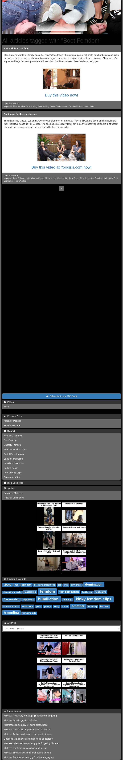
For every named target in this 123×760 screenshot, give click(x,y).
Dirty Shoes (74, 178)
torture (104, 606)
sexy (56, 606)
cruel (66, 585)
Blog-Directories (13, 483)
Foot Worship (20, 181)
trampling (11, 612)
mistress (27, 606)
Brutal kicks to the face (16, 48)
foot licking (87, 592)
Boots (52, 106)
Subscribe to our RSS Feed (61, 396)
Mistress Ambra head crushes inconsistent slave (28, 734)
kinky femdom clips (93, 599)
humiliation (48, 599)
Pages (9, 402)
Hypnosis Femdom (13, 435)
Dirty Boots (84, 178)
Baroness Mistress (13, 493)
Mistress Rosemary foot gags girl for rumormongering (30, 715)
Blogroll (9, 431)
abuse (7, 584)
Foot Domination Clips (15, 449)
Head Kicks (89, 106)
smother (78, 606)
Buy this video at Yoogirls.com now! (61, 167)
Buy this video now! (61, 95)
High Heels (108, 178)
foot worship (11, 599)
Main (6, 406)
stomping (92, 606)
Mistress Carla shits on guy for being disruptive (27, 729)
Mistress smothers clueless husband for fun (25, 748)
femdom (47, 591)
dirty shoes (76, 585)
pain (38, 606)
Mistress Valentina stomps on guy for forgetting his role (31, 743)
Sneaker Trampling (13, 458)
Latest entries (12, 711)
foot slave (100, 592)
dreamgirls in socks (12, 592)
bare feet (26, 584)
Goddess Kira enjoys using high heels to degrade (28, 739)
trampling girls (29, 613)
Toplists (9, 488)
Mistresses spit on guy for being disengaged (26, 725)
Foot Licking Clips (13, 472)
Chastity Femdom (12, 445)
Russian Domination (14, 497)
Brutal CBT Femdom (14, 463)
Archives (10, 623)
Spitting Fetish (11, 468)
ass (16, 584)
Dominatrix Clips (12, 477)
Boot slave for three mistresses (20, 114)
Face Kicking (43, 106)
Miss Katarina (19, 106)
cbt (59, 585)
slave (65, 606)
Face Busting (31, 106)
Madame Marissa (12, 421)
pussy (47, 606)
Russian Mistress (76, 106)
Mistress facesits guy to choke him (21, 720)
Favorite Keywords (15, 579)
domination (93, 584)
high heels (28, 599)
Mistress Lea (50, 178)
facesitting (30, 592)
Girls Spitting (10, 440)
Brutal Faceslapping (14, 454)
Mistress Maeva (37, 178)
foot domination (69, 591)
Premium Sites (13, 416)
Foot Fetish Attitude (21, 178)
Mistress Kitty (62, 178)
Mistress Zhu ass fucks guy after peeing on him (27, 752)
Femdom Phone (12, 425)
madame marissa (11, 606)
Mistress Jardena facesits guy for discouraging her (29, 757)
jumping (67, 599)
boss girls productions (44, 585)
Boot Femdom (62, 106)
